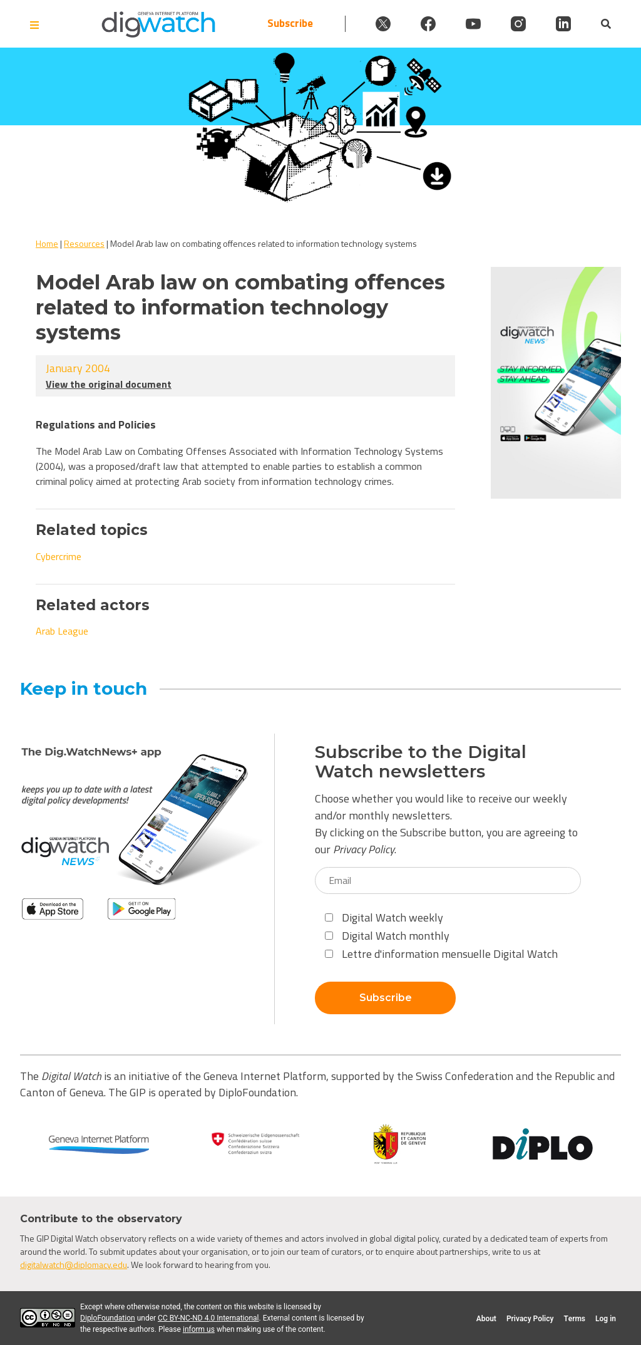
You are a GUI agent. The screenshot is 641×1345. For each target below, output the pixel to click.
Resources (84, 243)
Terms (574, 1318)
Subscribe (290, 23)
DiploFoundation (107, 1318)
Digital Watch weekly (384, 917)
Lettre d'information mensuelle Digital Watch (441, 953)
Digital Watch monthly (387, 935)
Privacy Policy (363, 849)
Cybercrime (58, 556)
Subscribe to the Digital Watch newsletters (420, 761)
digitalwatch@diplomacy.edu (73, 1264)
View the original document (109, 384)
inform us (199, 1329)
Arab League (62, 630)
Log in (605, 1318)
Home (47, 243)
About (486, 1318)
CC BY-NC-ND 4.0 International (208, 1318)
